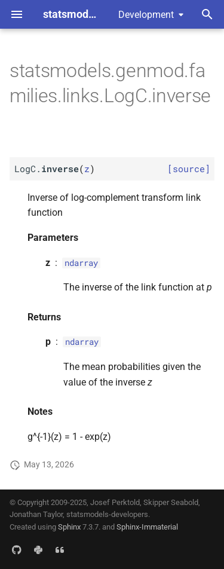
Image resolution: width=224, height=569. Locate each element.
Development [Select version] (146, 14)
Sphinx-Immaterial (147, 526)
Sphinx (69, 526)
